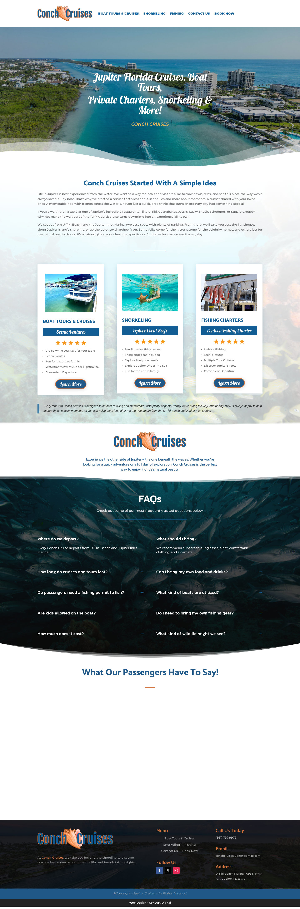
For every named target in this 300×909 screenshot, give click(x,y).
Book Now (224, 13)
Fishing (177, 13)
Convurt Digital (160, 904)
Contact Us (199, 13)
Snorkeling (154, 13)
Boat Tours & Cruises (118, 13)
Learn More (70, 385)
